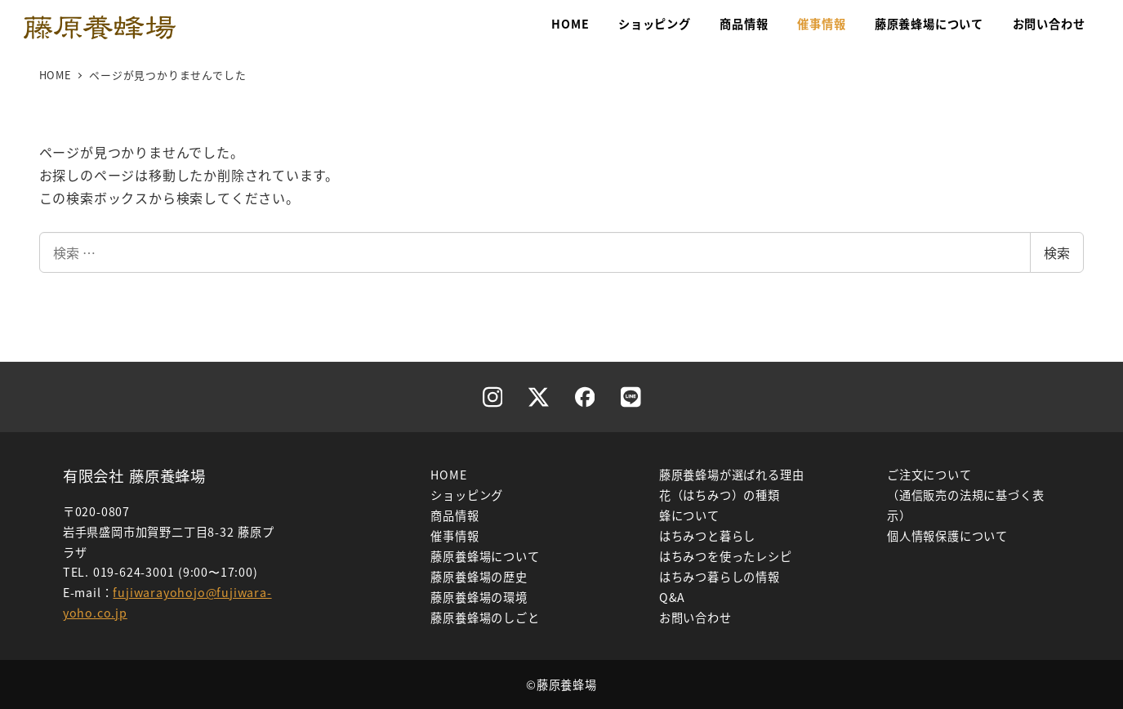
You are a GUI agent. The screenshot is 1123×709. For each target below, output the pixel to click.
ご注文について (929, 474)
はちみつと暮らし (707, 536)
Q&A (672, 597)
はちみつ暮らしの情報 (719, 577)
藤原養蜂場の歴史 (478, 577)
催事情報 (454, 536)
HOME (448, 474)
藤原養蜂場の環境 (478, 597)
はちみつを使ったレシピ (725, 556)
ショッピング (466, 495)
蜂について (689, 515)
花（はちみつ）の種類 (719, 495)
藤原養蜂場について (484, 556)
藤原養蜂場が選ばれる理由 (731, 474)
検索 (1057, 252)
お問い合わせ (695, 617)
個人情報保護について (947, 536)
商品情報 (454, 515)
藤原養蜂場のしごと (484, 617)
